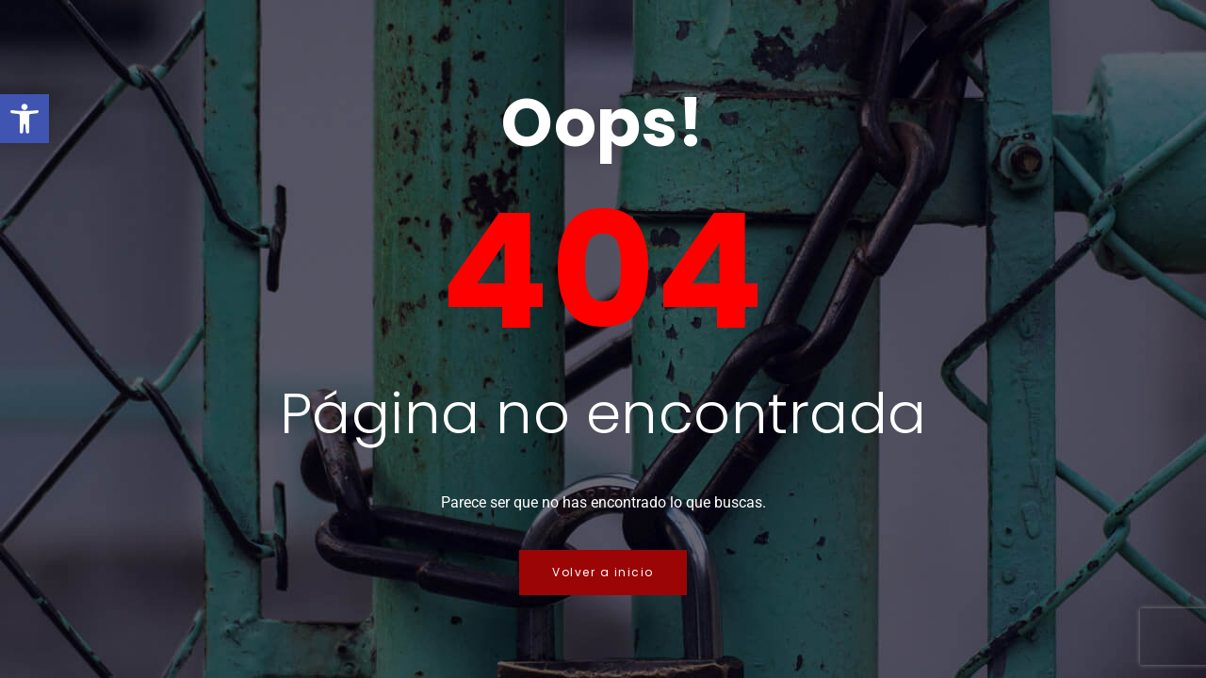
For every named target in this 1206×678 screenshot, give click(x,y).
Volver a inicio (603, 572)
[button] (24, 118)
